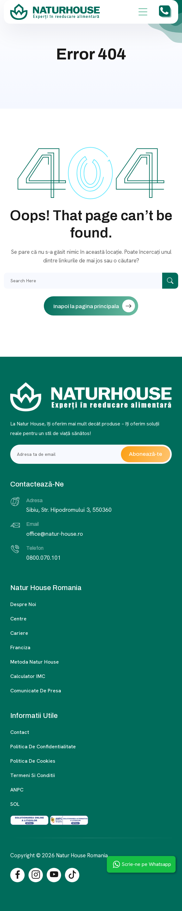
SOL (15, 804)
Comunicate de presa (35, 690)
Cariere (19, 633)
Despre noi (23, 604)
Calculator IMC (27, 676)
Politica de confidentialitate (43, 746)
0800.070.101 (43, 557)
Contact (19, 732)
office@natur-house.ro (54, 533)
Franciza (20, 647)
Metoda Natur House (34, 661)
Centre (18, 618)
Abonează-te (145, 454)
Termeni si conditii (32, 775)
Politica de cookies (32, 761)
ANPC (16, 789)
